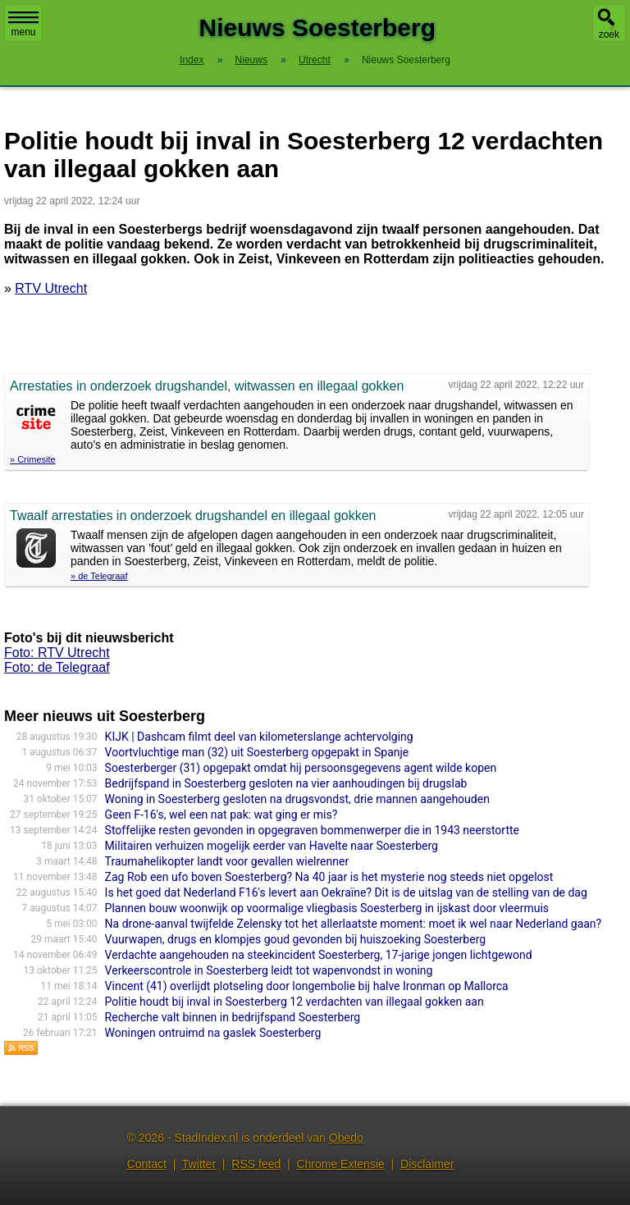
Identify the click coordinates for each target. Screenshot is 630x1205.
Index (191, 60)
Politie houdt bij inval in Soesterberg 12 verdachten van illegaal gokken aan (294, 1001)
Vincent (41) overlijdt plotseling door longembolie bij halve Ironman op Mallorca (307, 986)
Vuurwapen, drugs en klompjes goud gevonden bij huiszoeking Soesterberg (295, 939)
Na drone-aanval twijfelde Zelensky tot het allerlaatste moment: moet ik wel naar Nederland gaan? (353, 923)
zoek (609, 34)
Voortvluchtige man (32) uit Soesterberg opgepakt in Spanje (257, 752)
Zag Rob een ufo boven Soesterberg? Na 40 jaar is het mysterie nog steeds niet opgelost (329, 876)
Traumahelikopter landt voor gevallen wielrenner (227, 861)
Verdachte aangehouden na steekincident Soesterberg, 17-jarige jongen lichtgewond (318, 954)
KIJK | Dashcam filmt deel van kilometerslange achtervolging (259, 736)
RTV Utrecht (51, 288)
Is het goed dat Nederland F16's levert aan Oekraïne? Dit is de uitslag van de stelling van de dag (346, 892)
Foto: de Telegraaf (57, 667)
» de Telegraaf (99, 576)
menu (23, 24)
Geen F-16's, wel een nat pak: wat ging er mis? (221, 814)
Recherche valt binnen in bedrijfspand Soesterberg (233, 1017)
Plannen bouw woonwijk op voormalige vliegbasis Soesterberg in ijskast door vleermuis (327, 908)
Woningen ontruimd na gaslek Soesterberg (213, 1032)
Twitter (199, 1164)
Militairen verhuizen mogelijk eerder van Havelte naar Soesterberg (271, 845)
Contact (147, 1164)
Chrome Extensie (340, 1164)
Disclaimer (427, 1164)
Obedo (346, 1137)
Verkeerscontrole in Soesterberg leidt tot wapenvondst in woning (269, 970)
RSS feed (256, 1164)
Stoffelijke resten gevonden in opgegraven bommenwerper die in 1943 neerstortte (312, 830)
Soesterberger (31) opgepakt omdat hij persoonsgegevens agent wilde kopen (301, 767)
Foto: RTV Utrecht (57, 653)
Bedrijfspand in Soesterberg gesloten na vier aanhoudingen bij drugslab (286, 783)
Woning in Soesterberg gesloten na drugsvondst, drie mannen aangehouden (297, 799)
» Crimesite (33, 459)
